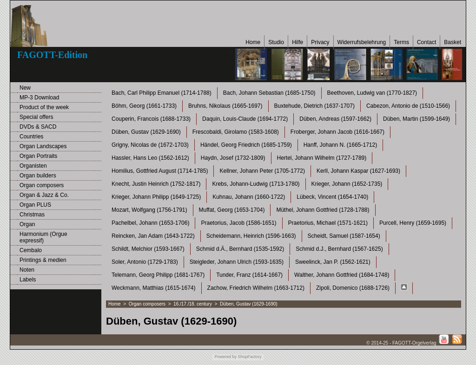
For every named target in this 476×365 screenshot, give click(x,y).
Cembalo (31, 250)
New (25, 88)
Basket (452, 42)
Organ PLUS (35, 205)
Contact (426, 42)
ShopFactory (249, 356)
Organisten (33, 166)
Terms (401, 42)
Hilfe (297, 42)
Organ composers (42, 185)
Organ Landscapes (43, 146)
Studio (276, 42)
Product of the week (44, 107)
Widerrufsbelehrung (361, 42)
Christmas (32, 214)
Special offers (36, 117)
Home (252, 42)
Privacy (320, 42)
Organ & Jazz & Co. (44, 195)
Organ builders (38, 175)
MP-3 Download (39, 97)
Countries (31, 136)
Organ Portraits (38, 156)
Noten (27, 270)
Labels (28, 279)
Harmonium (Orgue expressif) (43, 237)
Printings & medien (43, 260)
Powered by (225, 356)
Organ (27, 224)
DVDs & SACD (38, 127)
